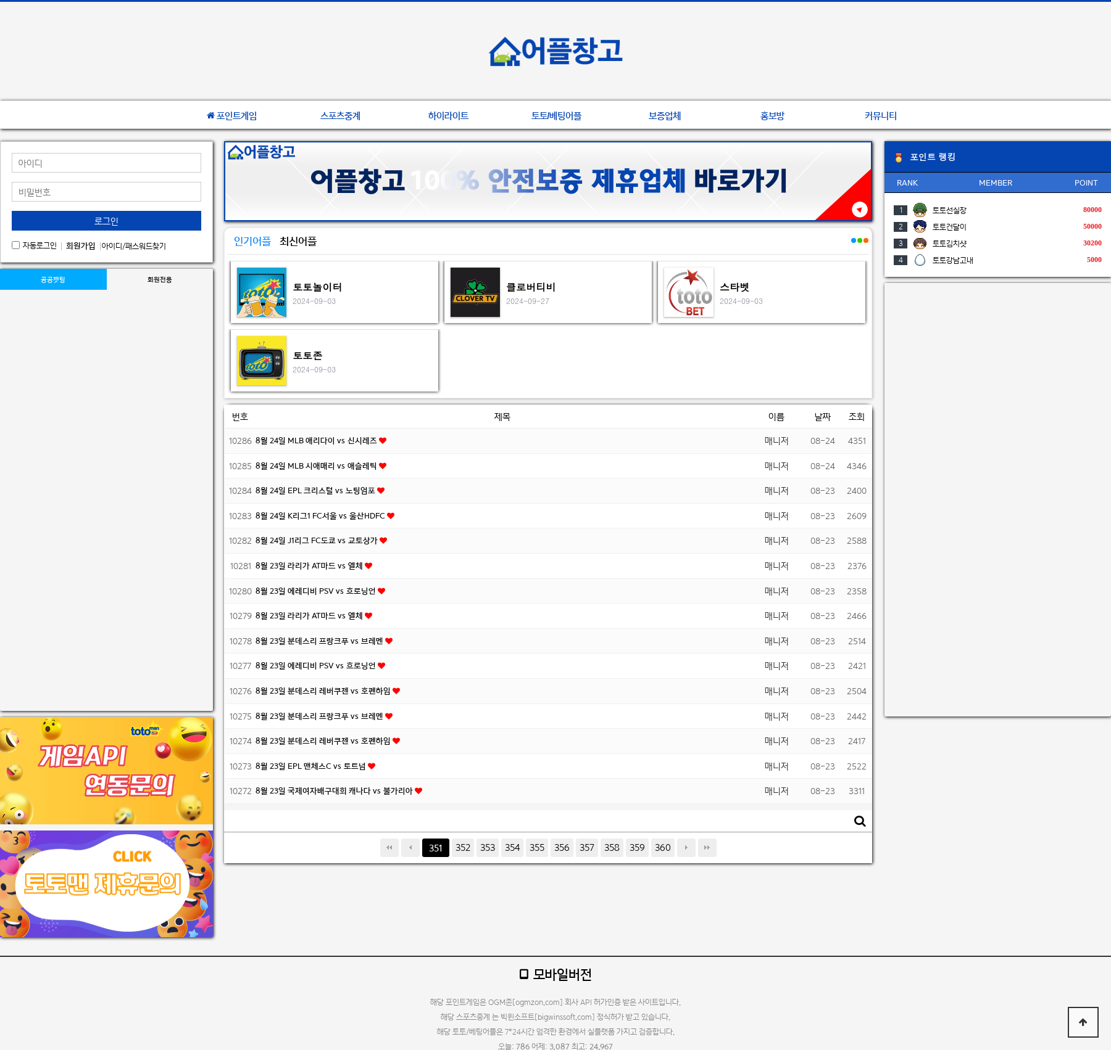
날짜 (823, 416)
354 (512, 847)
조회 (857, 416)
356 (562, 847)
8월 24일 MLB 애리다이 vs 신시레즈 (317, 440)
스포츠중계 (340, 116)
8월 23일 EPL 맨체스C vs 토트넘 (312, 766)
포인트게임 (232, 116)
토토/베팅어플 (556, 116)
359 (637, 847)
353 (487, 847)
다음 (686, 848)
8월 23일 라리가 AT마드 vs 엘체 (310, 565)
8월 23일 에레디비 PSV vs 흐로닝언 (317, 591)
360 (663, 847)
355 (537, 847)
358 (612, 847)
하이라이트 (448, 116)
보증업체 (665, 116)
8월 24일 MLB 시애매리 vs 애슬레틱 (317, 466)
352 (463, 847)
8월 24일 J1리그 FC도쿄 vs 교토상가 (318, 540)
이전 (410, 848)
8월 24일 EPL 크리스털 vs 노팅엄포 (316, 490)
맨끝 (707, 848)
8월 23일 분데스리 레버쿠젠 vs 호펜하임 (324, 691)
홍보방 (772, 116)
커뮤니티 (881, 116)
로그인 (106, 221)
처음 (389, 848)
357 (587, 847)
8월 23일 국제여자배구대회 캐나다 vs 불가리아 (335, 790)
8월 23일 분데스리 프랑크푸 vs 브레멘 (320, 641)
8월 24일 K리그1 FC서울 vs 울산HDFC (321, 516)
